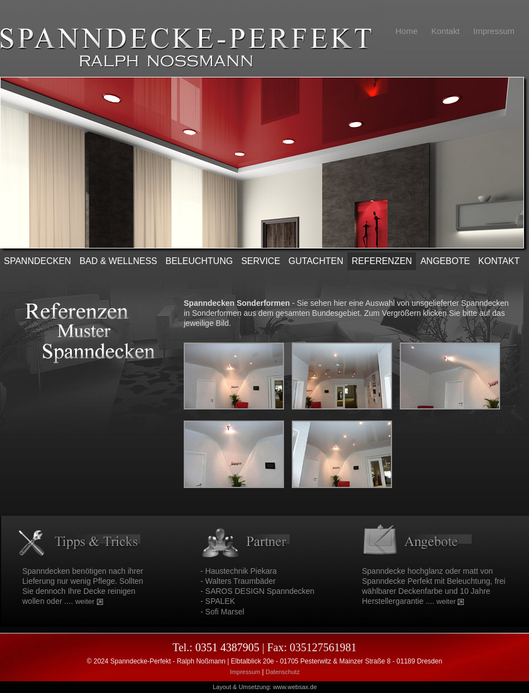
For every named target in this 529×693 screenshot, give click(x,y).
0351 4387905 (227, 647)
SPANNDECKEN (37, 261)
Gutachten (315, 261)
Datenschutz (283, 671)
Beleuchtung (199, 261)
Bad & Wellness (119, 261)
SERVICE (260, 261)
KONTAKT (499, 261)
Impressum (245, 671)
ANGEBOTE (445, 261)
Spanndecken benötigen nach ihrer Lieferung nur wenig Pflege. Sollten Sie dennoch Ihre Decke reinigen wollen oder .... (82, 586)
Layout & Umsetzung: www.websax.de (265, 687)
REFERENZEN (381, 261)
